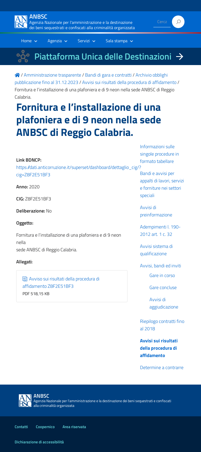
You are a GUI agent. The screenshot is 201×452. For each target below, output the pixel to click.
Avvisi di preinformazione (156, 211)
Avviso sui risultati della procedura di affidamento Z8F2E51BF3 (61, 282)
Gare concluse (163, 287)
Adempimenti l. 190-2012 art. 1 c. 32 (160, 230)
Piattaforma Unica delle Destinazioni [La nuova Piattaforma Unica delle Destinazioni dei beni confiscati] (102, 56)
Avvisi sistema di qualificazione (156, 250)
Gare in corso (162, 275)
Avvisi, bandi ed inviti (160, 265)
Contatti (21, 427)
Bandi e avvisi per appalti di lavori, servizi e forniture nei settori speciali (162, 184)
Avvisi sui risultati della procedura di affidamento (159, 348)
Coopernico (45, 427)
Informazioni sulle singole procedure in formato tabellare (159, 154)
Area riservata (74, 427)
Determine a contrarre (161, 367)
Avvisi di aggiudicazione (163, 303)
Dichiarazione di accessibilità (39, 442)
